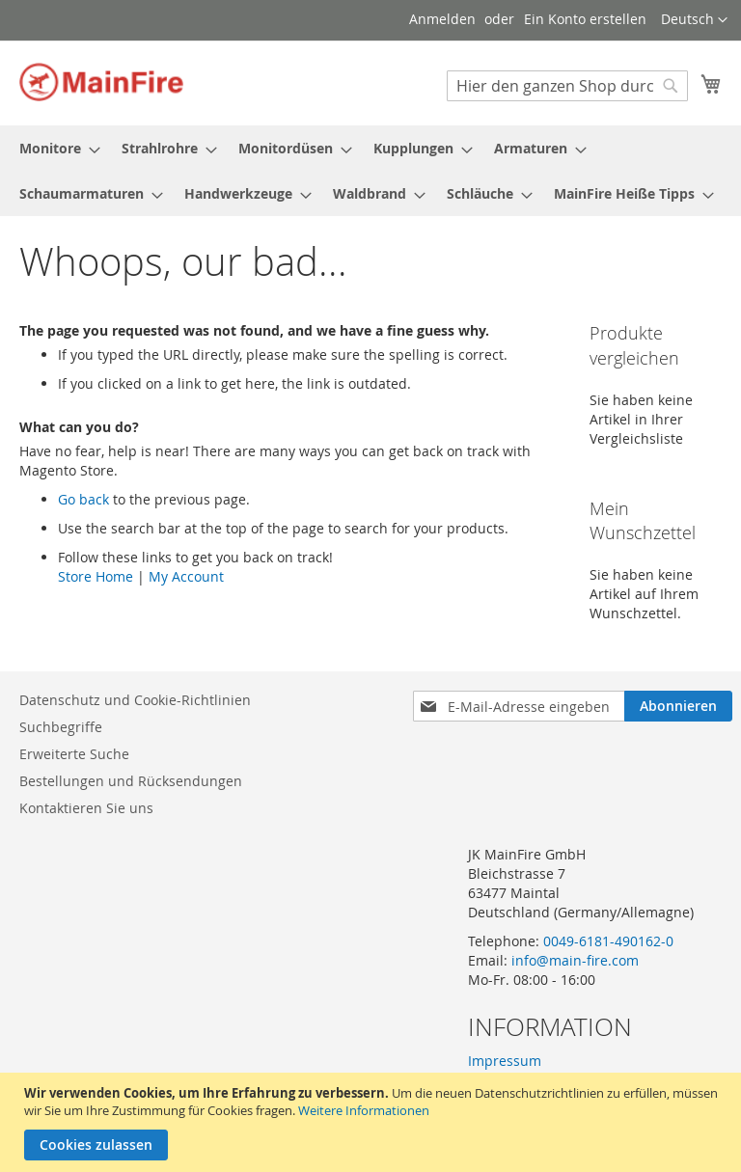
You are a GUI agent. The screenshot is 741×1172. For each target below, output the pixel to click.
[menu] (370, 170)
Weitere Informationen (363, 1110)
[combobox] (567, 85)
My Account (186, 576)
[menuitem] (54, 148)
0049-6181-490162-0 (608, 941)
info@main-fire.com (575, 960)
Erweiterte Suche (74, 754)
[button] (694, 20)
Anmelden (442, 19)
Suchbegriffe (60, 727)
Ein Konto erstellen (585, 19)
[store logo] (101, 82)
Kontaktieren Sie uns (86, 808)
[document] (373, 1122)
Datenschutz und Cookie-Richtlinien (135, 700)
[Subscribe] (678, 706)
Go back (83, 499)
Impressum (504, 1060)
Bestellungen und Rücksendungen (130, 781)
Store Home (95, 576)
